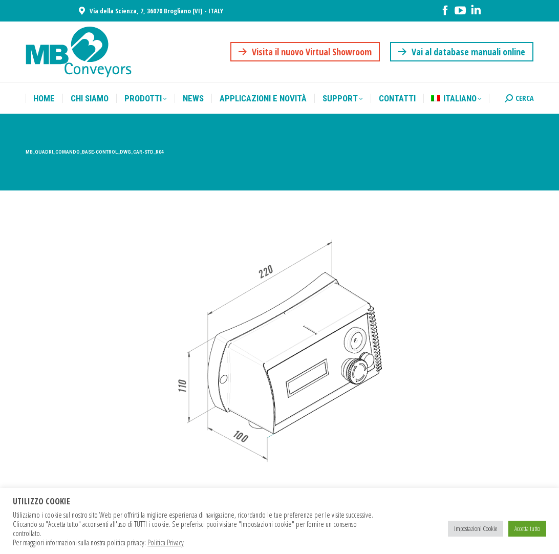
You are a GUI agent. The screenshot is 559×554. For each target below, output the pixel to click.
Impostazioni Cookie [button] (475, 528)
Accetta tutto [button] (527, 528)
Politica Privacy (165, 542)
